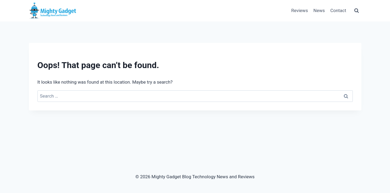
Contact (338, 10)
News (319, 10)
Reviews (299, 10)
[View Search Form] (356, 11)
